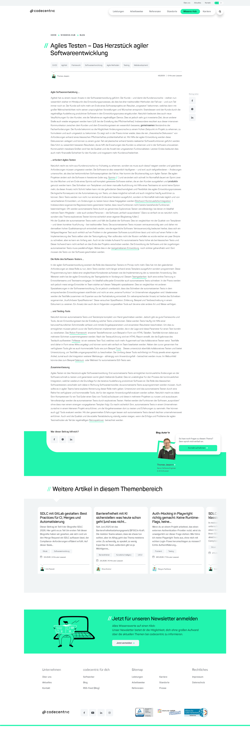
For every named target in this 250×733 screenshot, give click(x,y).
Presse (162, 695)
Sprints (111, 184)
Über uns (187, 3)
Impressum (197, 684)
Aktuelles (197, 3)
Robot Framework (78, 339)
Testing (159, 65)
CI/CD (57, 65)
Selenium (79, 367)
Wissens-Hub (190, 12)
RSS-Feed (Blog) (91, 695)
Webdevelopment (62, 72)
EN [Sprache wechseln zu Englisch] (221, 3)
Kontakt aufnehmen (198, 455)
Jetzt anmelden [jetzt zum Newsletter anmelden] (125, 650)
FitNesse (76, 347)
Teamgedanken (139, 283)
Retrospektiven (96, 427)
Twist (118, 355)
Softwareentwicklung (113, 65)
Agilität (72, 65)
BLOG (82, 35)
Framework (89, 65)
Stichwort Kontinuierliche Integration (153, 208)
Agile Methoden (139, 65)
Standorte (172, 12)
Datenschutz (198, 690)
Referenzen (155, 12)
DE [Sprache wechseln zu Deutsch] (217, 3)
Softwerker (88, 684)
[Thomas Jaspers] (61, 82)
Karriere (207, 12)
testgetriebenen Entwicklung (125, 255)
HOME (53, 35)
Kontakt (208, 3)
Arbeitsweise (136, 12)
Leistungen (118, 12)
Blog (85, 690)
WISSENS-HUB (68, 35)
